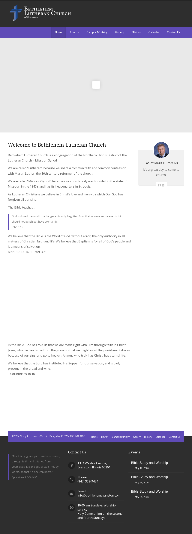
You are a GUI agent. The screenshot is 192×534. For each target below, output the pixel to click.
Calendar (153, 32)
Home (58, 32)
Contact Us (173, 32)
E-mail (81, 491)
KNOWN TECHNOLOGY (73, 436)
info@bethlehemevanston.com (98, 495)
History (136, 32)
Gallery (119, 32)
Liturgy (74, 32)
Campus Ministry (96, 32)
